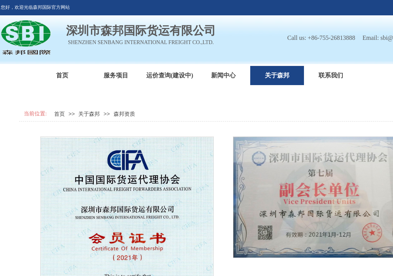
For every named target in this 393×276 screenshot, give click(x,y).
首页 (62, 75)
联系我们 (331, 75)
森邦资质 (124, 114)
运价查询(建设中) (169, 75)
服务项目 (116, 75)
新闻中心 (223, 75)
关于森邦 (277, 75)
